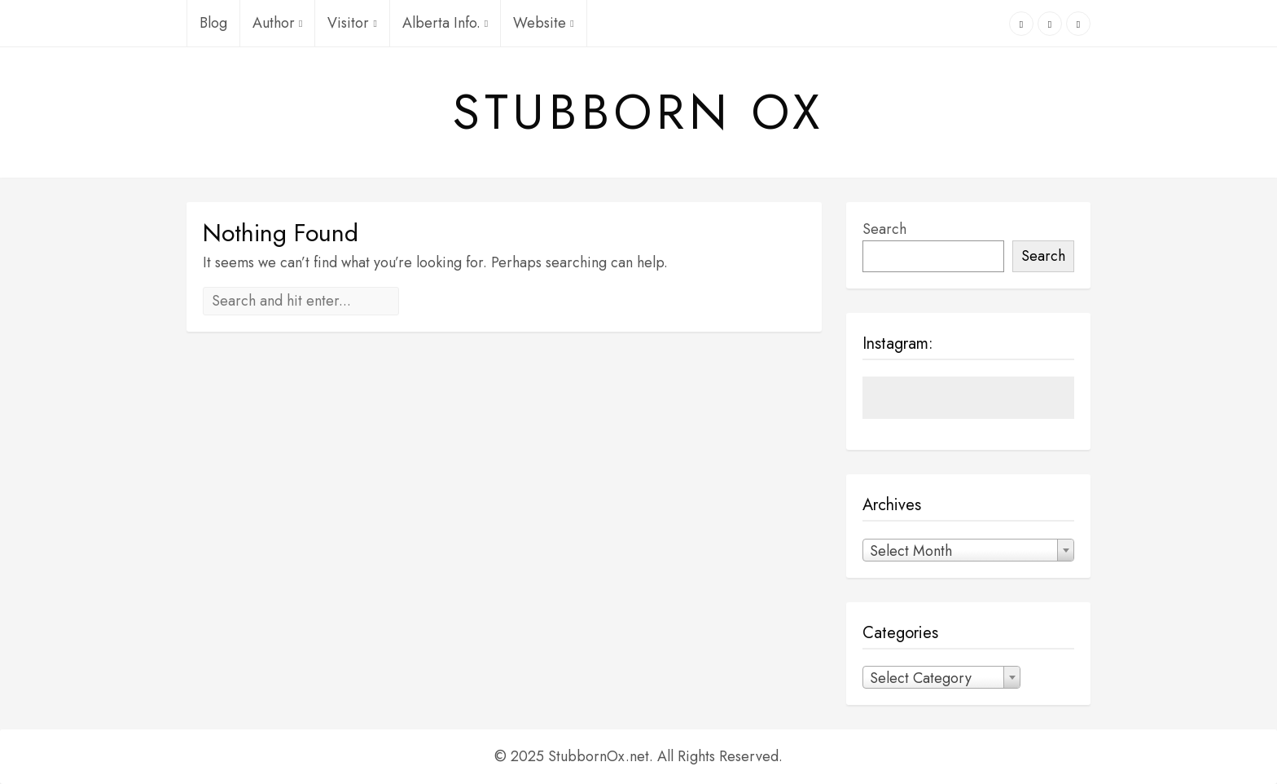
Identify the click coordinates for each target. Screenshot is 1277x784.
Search (884, 229)
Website (543, 22)
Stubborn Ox (638, 112)
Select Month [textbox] (911, 551)
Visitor (351, 22)
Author (277, 22)
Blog (213, 22)
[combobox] (968, 550)
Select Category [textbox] (921, 678)
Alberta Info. (445, 22)
